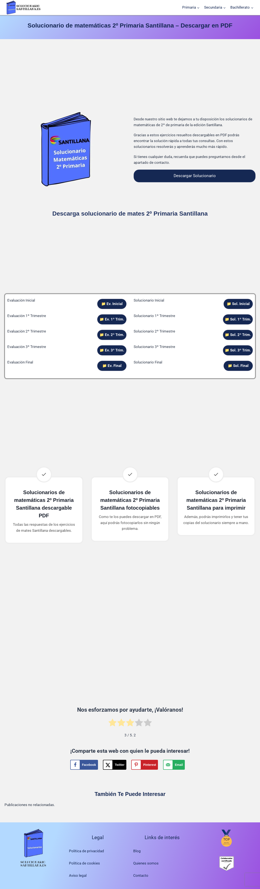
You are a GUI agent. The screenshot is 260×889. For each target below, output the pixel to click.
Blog (137, 851)
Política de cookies (84, 863)
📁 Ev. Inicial (112, 304)
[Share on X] (114, 765)
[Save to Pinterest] (144, 765)
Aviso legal (78, 875)
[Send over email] (174, 765)
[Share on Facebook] (84, 765)
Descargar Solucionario (195, 175)
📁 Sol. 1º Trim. (238, 319)
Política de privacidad (86, 851)
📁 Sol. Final (238, 365)
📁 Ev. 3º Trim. (111, 350)
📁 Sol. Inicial (238, 304)
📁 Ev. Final (112, 365)
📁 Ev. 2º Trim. (111, 335)
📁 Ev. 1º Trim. (111, 319)
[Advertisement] (130, 76)
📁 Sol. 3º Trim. (238, 350)
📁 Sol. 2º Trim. (238, 335)
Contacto (140, 875)
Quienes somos (146, 863)
